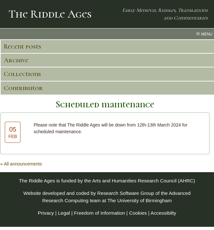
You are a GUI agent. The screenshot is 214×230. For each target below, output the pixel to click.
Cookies (138, 213)
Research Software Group (125, 193)
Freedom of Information (99, 213)
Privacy (46, 213)
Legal (64, 213)
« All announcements (21, 163)
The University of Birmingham (139, 200)
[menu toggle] (107, 34)
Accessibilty (163, 213)
